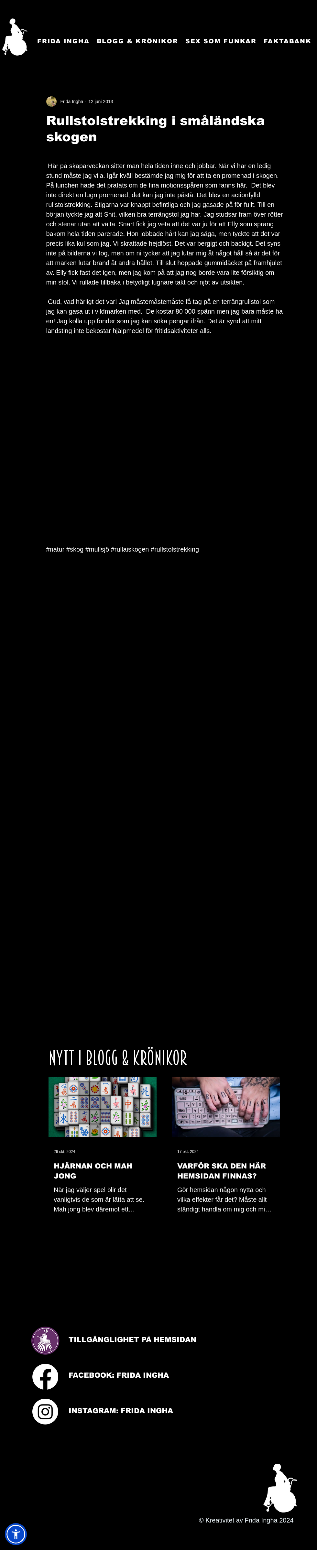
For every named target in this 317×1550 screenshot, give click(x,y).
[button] (15, 1534)
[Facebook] (45, 1377)
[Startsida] (14, 37)
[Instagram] (45, 1412)
